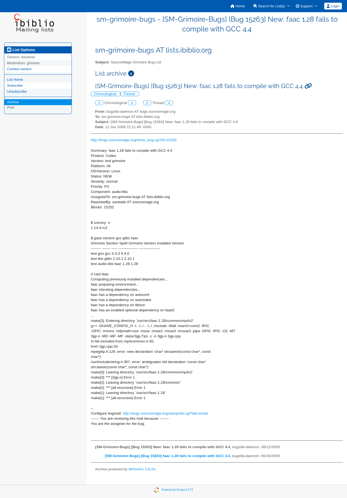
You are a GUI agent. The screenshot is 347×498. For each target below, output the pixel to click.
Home (237, 6)
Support (304, 6)
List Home (15, 79)
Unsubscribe (17, 91)
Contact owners (19, 69)
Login (333, 6)
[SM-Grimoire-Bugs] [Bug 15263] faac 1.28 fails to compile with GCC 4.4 (167, 456)
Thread (129, 94)
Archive (13, 102)
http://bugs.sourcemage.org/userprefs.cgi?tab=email (165, 413)
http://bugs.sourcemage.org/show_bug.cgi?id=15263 (133, 140)
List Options (21, 50)
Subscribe (15, 85)
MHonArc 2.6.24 (141, 469)
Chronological (105, 94)
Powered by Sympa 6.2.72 (177, 489)
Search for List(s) (269, 6)
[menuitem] (237, 6)
